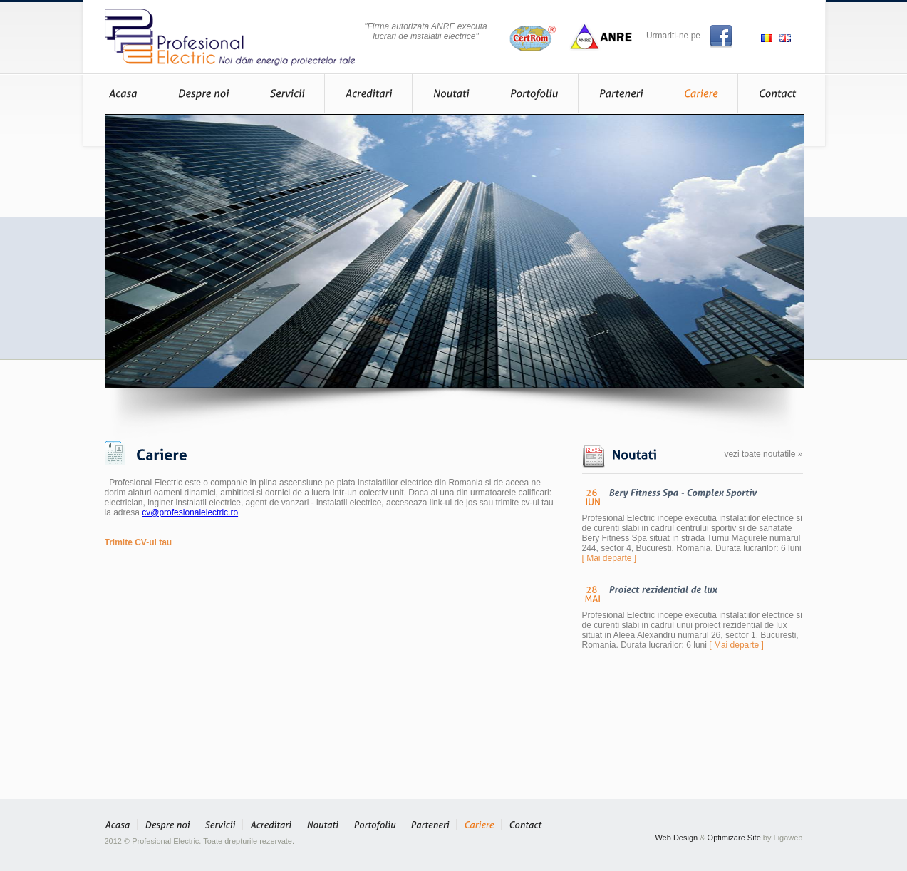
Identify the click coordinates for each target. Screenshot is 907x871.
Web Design (676, 837)
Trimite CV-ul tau (138, 542)
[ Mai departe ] (609, 558)
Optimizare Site (734, 837)
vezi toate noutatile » (763, 454)
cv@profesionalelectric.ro (190, 512)
